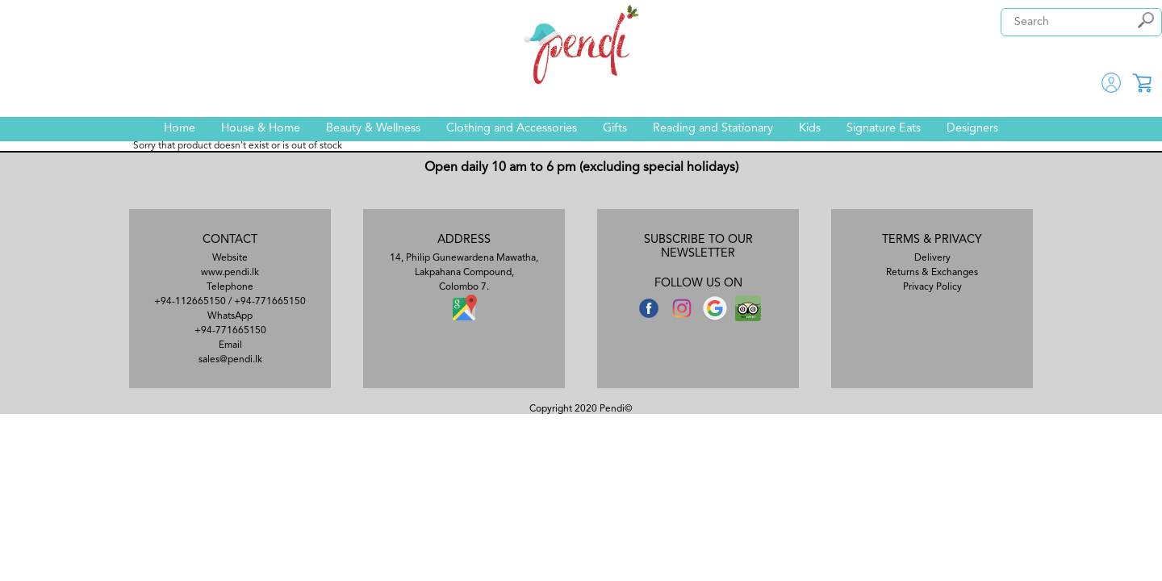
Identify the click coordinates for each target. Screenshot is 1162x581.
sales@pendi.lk (230, 360)
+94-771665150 (270, 302)
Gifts (615, 129)
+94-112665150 (190, 302)
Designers (972, 129)
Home (179, 129)
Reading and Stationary (713, 129)
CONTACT (230, 240)
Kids (810, 129)
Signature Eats (883, 129)
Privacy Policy (932, 287)
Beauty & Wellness (373, 129)
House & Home (260, 129)
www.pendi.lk (230, 273)
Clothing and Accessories (511, 129)
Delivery (932, 258)
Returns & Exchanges (932, 273)
